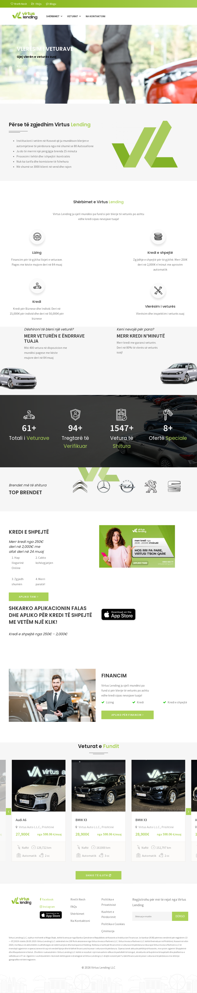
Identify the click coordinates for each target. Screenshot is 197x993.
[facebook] (52, 899)
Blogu (51, 4)
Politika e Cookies (113, 924)
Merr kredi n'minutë (141, 335)
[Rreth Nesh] (19, 4)
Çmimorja (107, 931)
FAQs (73, 906)
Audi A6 (21, 820)
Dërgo (180, 916)
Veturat (74, 16)
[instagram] (52, 906)
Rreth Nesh (77, 899)
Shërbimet (54, 16)
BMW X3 (81, 820)
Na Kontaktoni (95, 16)
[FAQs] (36, 4)
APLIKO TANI (28, 596)
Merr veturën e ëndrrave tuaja (54, 338)
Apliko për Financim (127, 715)
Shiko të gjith (98, 875)
